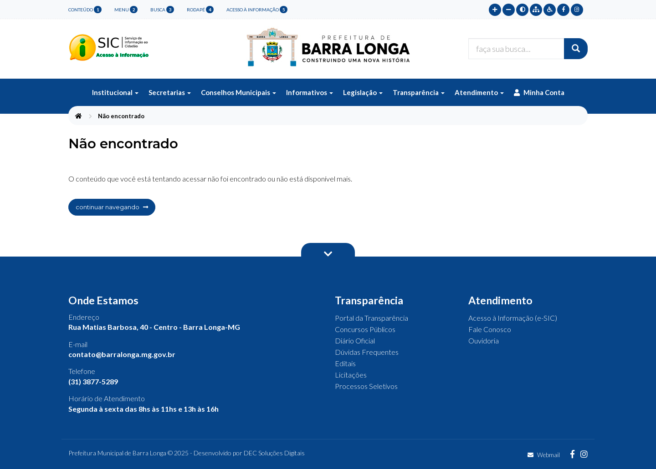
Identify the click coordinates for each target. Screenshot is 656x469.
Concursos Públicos (365, 329)
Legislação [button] (363, 92)
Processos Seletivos (366, 386)
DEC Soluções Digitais (274, 453)
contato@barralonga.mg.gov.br (121, 354)
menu (126, 9)
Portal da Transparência (371, 317)
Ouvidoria (483, 340)
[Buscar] (576, 48)
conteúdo (85, 9)
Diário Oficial (355, 340)
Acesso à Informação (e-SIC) (512, 317)
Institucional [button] (115, 92)
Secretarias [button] (170, 92)
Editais (345, 363)
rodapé (200, 9)
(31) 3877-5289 (93, 381)
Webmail (544, 455)
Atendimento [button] (479, 92)
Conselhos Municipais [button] (238, 92)
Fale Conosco (489, 329)
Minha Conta (539, 92)
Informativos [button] (309, 92)
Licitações (351, 374)
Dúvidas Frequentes (367, 352)
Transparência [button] (419, 92)
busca (162, 9)
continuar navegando (112, 207)
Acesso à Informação (256, 9)
